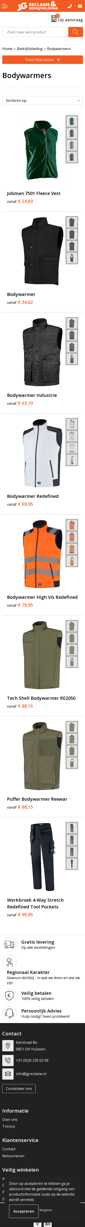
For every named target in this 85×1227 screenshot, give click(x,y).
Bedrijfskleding (30, 48)
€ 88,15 (20, 706)
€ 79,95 (20, 605)
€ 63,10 (20, 403)
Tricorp (8, 1126)
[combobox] (35, 32)
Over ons (10, 1119)
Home (7, 48)
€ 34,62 (20, 302)
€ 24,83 (20, 201)
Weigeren (45, 1210)
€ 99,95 (20, 915)
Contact (8, 1148)
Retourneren (13, 1155)
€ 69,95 (20, 504)
